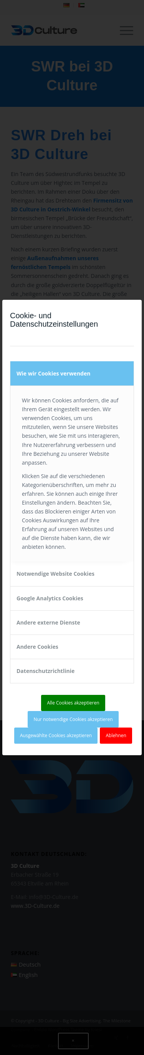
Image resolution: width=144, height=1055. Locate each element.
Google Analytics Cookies (50, 598)
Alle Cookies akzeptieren (73, 702)
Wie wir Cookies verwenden (53, 373)
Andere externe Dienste (48, 622)
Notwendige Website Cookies (55, 573)
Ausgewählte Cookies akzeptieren (56, 735)
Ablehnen (116, 735)
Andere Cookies (37, 646)
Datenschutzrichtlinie (45, 671)
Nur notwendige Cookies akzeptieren (73, 719)
